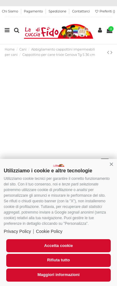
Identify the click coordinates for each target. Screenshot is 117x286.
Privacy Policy (17, 231)
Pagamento (34, 11)
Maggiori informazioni (58, 274)
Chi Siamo (10, 11)
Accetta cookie (58, 245)
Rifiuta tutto (58, 260)
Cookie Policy (49, 231)
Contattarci (81, 11)
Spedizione (58, 11)
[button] (111, 164)
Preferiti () (105, 11)
